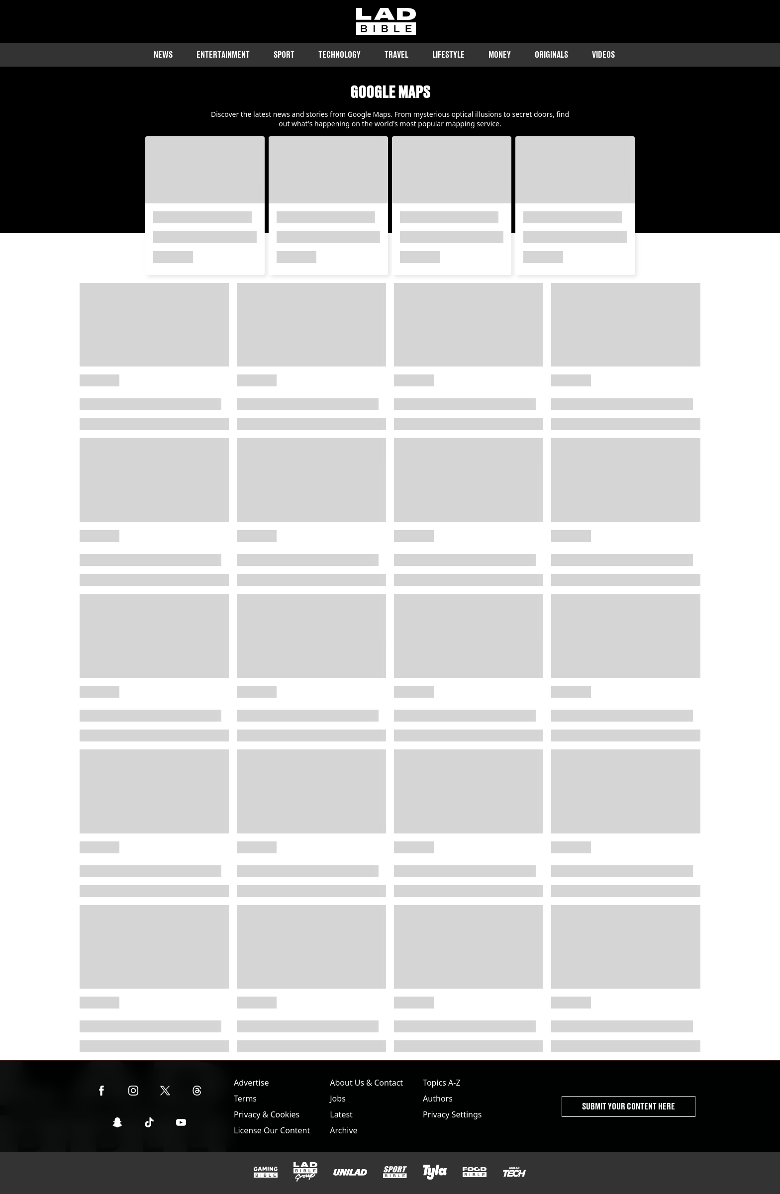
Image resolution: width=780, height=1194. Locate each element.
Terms (245, 1098)
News (163, 54)
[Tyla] (435, 1172)
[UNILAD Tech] (514, 1172)
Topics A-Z (441, 1082)
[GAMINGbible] (266, 1172)
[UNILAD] (350, 1172)
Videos (603, 54)
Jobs (338, 1098)
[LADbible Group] (305, 1172)
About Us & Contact (366, 1082)
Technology (339, 54)
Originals (551, 54)
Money (499, 54)
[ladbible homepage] (386, 21)
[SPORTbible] (395, 1172)
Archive (343, 1130)
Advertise (251, 1082)
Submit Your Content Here (628, 1106)
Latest (341, 1114)
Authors (438, 1098)
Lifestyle (448, 54)
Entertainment (223, 54)
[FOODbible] (475, 1172)
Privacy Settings (452, 1114)
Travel (396, 54)
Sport (284, 54)
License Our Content (272, 1130)
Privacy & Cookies (266, 1114)
